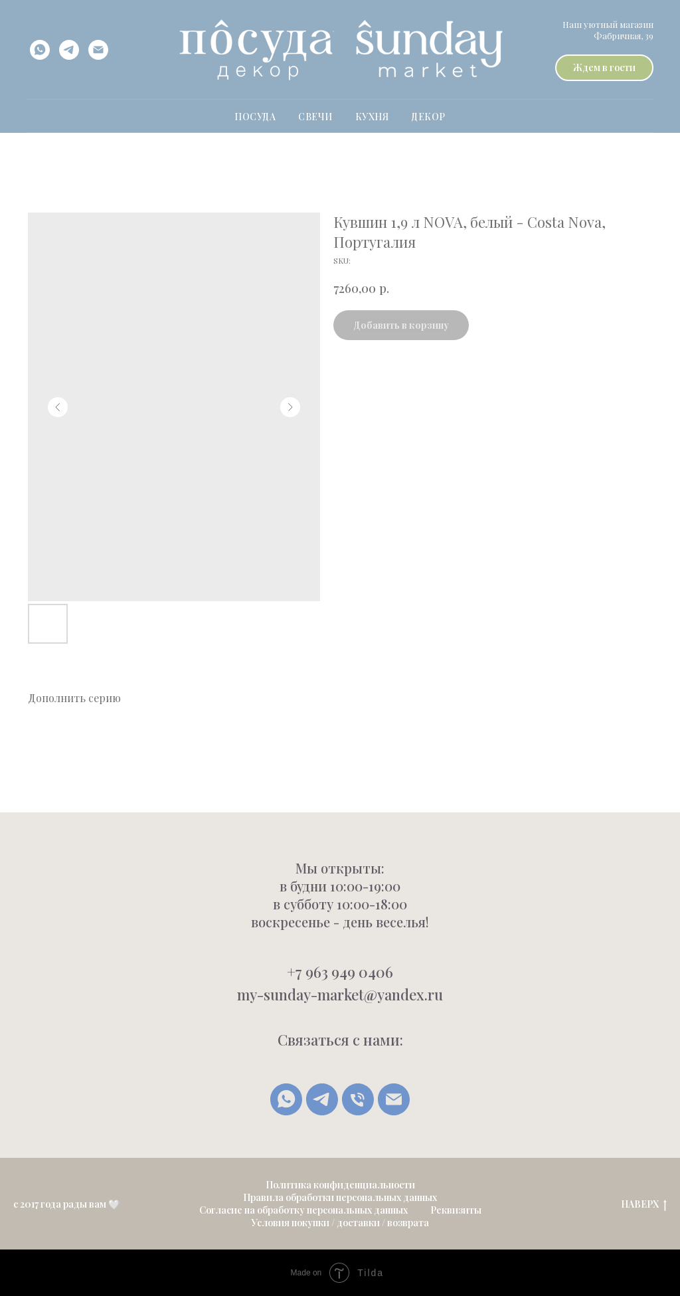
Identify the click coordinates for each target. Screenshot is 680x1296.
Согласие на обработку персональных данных (303, 1210)
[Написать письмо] (394, 1099)
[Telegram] (322, 1099)
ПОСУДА (255, 116)
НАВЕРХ (644, 1204)
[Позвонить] (358, 1099)
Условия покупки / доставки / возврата (340, 1222)
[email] (98, 50)
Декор (428, 116)
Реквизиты (455, 1210)
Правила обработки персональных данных (340, 1197)
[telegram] (69, 50)
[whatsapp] (40, 50)
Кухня (372, 116)
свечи (315, 116)
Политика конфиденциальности (340, 1184)
